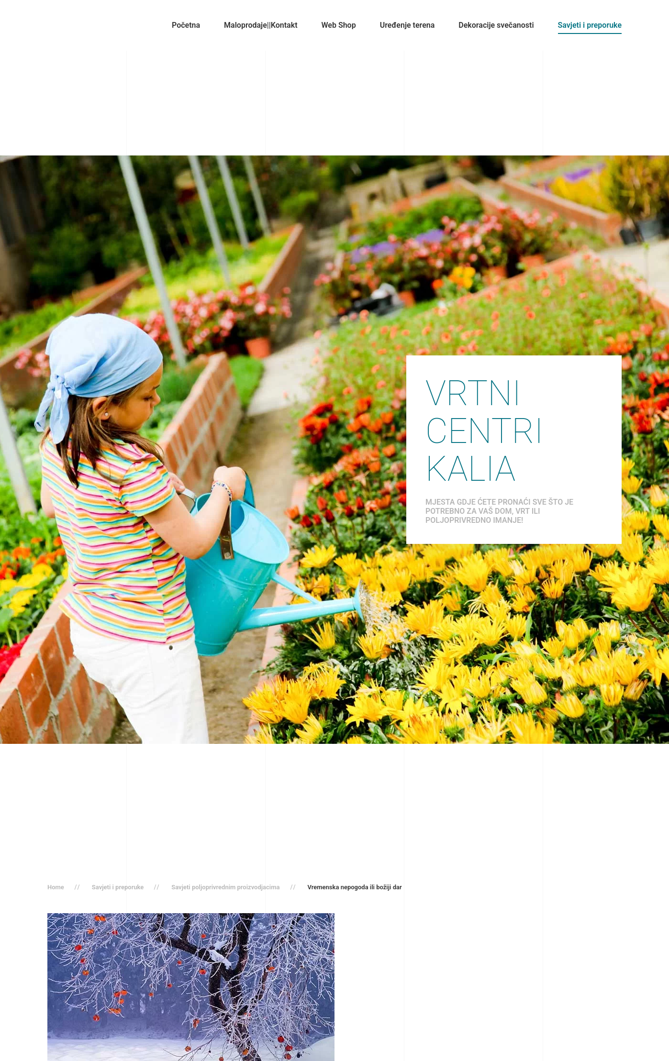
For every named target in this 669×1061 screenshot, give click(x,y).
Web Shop (339, 25)
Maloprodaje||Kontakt (260, 25)
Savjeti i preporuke (590, 25)
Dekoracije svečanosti (496, 25)
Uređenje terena (407, 25)
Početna (186, 25)
